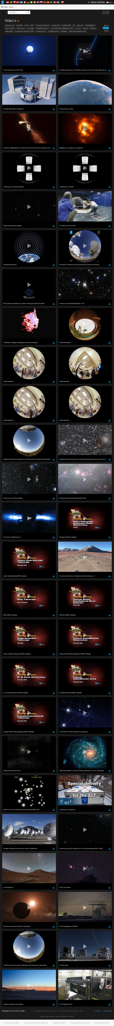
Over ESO (19, 25)
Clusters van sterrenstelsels (61, 28)
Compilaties (55, 25)
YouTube (5, 297)
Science (93, 2)
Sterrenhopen (53, 31)
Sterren (64, 31)
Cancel (18, 379)
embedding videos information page (51, 301)
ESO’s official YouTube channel (52, 297)
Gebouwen (9, 31)
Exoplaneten (10, 28)
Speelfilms (21, 28)
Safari (8, 346)
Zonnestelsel (41, 31)
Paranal (93, 28)
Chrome (9, 340)
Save (7, 379)
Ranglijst (105, 28)
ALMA (26, 25)
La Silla (78, 28)
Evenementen (90, 25)
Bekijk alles (9, 25)
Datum (106, 31)
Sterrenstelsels (42, 28)
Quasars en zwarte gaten (24, 31)
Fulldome (30, 28)
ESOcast (80, 25)
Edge (8, 342)
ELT (74, 25)
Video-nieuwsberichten (77, 31)
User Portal (101, 2)
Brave (8, 338)
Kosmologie (66, 25)
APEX (32, 25)
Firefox (9, 344)
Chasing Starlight (42, 25)
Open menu (7, 7)
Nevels (85, 28)
